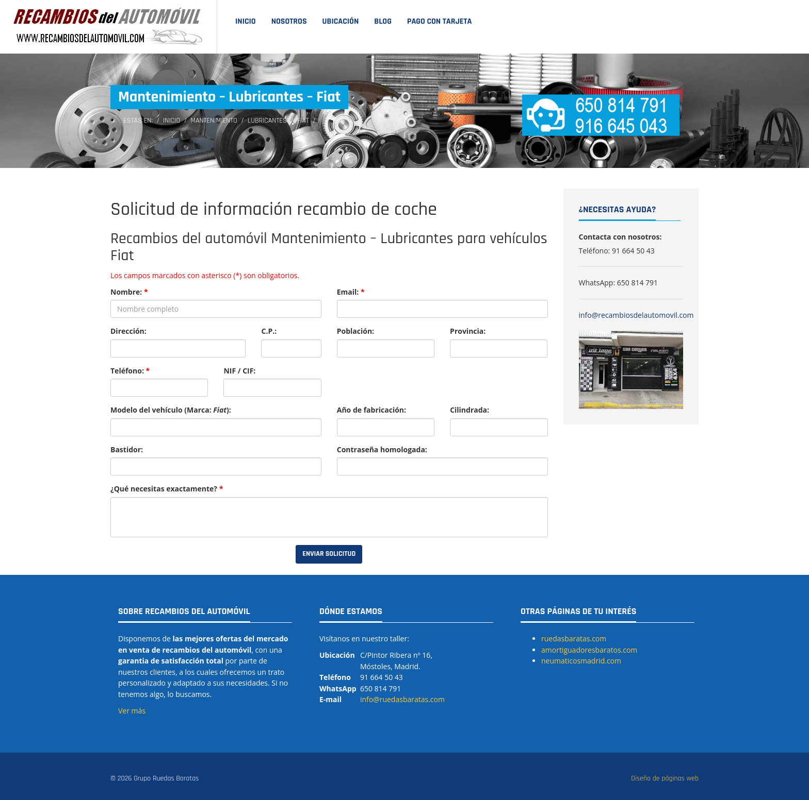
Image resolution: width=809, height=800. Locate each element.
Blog (383, 21)
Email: (351, 292)
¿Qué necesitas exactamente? (166, 488)
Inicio (245, 21)
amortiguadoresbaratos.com (589, 650)
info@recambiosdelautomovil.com (636, 315)
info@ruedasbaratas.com (402, 699)
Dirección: (128, 331)
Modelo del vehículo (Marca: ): (170, 410)
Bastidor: (126, 449)
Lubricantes (267, 120)
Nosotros (289, 21)
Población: (355, 331)
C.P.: (269, 331)
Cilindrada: (469, 410)
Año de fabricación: (371, 410)
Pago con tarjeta (439, 21)
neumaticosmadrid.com (581, 661)
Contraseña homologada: (382, 449)
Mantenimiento (213, 120)
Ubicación (340, 21)
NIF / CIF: (239, 371)
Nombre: (129, 292)
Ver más (131, 711)
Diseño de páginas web (665, 778)
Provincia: (468, 331)
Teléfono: (130, 371)
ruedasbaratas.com (573, 638)
